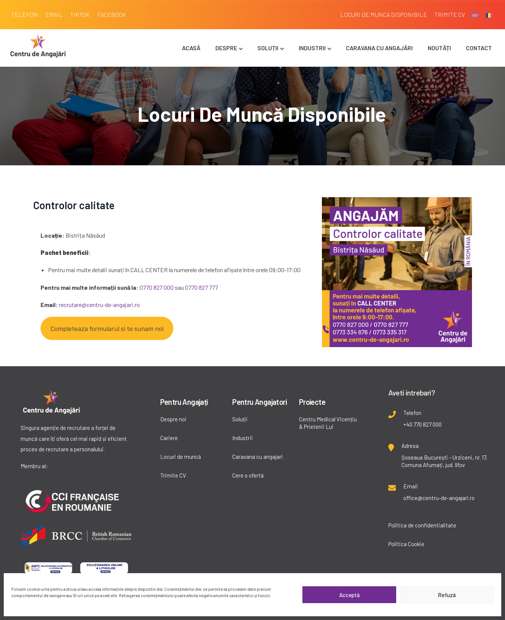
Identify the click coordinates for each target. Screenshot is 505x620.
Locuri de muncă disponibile (262, 114)
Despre (228, 47)
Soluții (270, 47)
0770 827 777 (201, 287)
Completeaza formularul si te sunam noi (107, 328)
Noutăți (439, 47)
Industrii (315, 47)
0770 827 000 (157, 287)
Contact (479, 47)
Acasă (191, 47)
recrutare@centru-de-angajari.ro (99, 304)
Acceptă (349, 595)
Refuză (447, 595)
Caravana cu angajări (379, 47)
